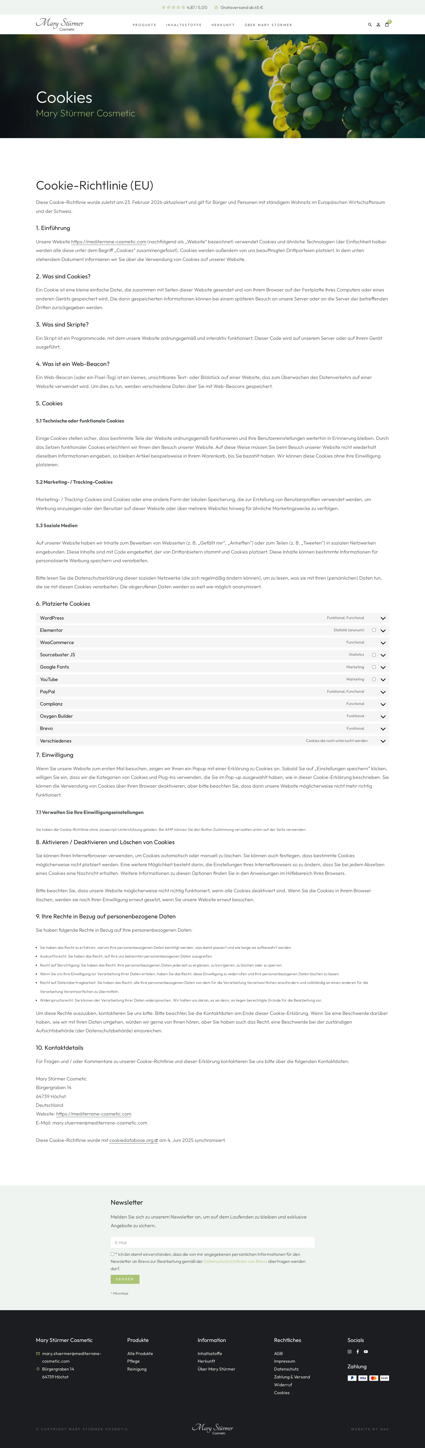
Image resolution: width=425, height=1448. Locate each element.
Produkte (145, 25)
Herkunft (223, 25)
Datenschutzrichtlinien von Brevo (235, 1261)
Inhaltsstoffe (184, 25)
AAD (384, 1429)
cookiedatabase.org (131, 1140)
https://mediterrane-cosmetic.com (108, 241)
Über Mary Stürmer (269, 25)
